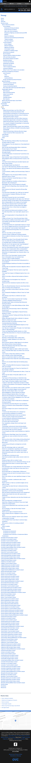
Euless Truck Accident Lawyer (8, 597)
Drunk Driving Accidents (10, 29)
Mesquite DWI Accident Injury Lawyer (10, 681)
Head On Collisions (9, 36)
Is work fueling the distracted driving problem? (14, 418)
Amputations (6, 95)
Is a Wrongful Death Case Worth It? (11, 165)
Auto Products (6, 73)
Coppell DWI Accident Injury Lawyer (10, 568)
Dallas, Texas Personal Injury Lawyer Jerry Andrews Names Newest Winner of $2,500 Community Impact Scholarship (16, 128)
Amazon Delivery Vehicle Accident (12, 55)
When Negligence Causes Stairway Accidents (13, 392)
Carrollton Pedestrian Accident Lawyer (10, 544)
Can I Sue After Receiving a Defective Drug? (13, 240)
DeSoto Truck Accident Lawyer (9, 574)
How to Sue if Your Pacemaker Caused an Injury (14, 255)
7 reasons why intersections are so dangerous (13, 411)
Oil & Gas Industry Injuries (9, 82)
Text (28, 3)
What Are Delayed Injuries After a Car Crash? (13, 394)
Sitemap (19, 755)
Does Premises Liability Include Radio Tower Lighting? (15, 219)
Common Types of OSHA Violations (11, 258)
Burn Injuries (6, 99)
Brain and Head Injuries (9, 92)
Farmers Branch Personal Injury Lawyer (10, 605)
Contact (3, 524)
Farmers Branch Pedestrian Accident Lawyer (12, 611)
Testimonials (5, 136)
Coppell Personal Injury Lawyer (8, 560)
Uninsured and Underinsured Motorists (14, 37)
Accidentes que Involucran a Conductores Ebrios (15, 534)
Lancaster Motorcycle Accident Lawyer (10, 666)
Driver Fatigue (8, 44)
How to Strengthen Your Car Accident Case (13, 257)
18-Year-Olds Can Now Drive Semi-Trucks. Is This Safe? (15, 379)
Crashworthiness (8, 78)
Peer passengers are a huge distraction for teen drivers (16, 466)
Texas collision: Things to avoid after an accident (14, 450)
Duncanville (12, 737)
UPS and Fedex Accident (9, 57)
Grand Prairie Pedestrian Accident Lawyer (11, 634)
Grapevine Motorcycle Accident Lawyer (11, 644)
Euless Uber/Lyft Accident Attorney (10, 603)
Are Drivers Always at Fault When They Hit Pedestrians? (16, 200)
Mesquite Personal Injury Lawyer (9, 673)
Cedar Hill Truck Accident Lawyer (9, 552)
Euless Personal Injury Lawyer (8, 594)
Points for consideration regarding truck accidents (15, 448)
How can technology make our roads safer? (13, 447)
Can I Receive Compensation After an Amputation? (14, 248)
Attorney (3, 21)
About (2, 20)
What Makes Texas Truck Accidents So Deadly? (14, 184)
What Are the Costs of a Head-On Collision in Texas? (15, 250)
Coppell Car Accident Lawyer (8, 561)
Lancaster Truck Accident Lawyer (9, 665)
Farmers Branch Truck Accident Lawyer (11, 608)
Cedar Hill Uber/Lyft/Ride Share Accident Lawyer (13, 558)
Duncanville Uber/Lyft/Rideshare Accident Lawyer (13, 592)
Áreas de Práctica (6, 529)
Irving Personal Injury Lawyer (8, 650)
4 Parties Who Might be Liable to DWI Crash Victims (15, 348)
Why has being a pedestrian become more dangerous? (16, 492)
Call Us (4, 3)
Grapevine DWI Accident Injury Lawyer (10, 647)
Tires (5, 74)
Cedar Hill (10, 735)
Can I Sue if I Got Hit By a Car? (9, 336)
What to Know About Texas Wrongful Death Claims (15, 239)
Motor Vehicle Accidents (8, 24)
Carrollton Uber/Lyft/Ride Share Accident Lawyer (13, 547)
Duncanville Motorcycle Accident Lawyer (11, 587)
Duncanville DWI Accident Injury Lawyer (11, 590)
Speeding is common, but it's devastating (12, 490)
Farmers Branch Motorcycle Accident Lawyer (12, 610)
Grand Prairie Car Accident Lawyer (9, 629)
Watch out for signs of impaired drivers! (12, 511)
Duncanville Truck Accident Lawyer (10, 586)
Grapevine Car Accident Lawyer (9, 640)
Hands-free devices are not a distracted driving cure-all (16, 461)
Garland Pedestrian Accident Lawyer (10, 623)
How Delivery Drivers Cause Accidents (11, 344)
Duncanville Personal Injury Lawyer (10, 582)
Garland (28, 737)
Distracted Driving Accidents (11, 28)
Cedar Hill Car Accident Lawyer (8, 550)
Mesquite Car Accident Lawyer (8, 674)
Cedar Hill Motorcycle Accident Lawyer (10, 553)
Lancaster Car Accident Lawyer (9, 663)
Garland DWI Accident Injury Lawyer (10, 624)
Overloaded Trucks (9, 49)
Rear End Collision (8, 40)
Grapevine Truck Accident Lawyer (9, 642)
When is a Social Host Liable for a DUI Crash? (13, 357)
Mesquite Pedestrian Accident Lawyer (10, 679)
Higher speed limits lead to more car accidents (14, 415)
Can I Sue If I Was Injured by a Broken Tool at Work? (15, 166)
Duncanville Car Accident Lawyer (9, 584)
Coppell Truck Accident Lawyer (9, 563)
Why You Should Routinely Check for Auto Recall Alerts (16, 286)
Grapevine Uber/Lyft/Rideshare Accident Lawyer (13, 648)
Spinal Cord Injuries (8, 94)
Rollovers (6, 76)
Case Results (5, 134)
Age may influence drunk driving (10, 419)
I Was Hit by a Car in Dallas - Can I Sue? (12, 245)
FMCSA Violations (8, 45)
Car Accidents (6, 26)
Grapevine (5, 739)
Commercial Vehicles (8, 61)
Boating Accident (7, 60)
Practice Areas (4, 23)
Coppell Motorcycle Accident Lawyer (10, 565)
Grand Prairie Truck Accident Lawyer (10, 631)
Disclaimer (3, 686)
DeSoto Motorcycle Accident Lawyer (10, 576)
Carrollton (19, 735)
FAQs (3, 137)
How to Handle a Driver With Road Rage (12, 355)
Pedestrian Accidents (8, 63)
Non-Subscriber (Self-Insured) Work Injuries (14, 87)
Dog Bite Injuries (7, 97)
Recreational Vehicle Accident (10, 58)
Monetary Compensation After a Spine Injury (13, 337)
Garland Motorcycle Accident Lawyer (10, 621)
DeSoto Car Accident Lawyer (8, 573)
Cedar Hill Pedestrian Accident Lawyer (10, 555)
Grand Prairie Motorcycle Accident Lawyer (11, 632)
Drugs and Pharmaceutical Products (12, 79)
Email (11, 3)
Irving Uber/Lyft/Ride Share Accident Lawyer (12, 660)
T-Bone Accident (8, 39)
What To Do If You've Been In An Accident (13, 69)
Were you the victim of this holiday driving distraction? (16, 439)
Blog (2, 139)
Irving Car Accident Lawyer (8, 652)
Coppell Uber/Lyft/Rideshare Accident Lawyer (12, 569)
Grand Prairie (16, 739)
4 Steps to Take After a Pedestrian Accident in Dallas (15, 382)
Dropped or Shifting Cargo (11, 50)
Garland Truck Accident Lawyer (9, 619)
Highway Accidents (9, 47)
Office (19, 3)
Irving (14, 735)
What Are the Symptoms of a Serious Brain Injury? (14, 395)
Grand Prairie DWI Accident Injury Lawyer (11, 636)
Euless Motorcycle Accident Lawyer (10, 598)
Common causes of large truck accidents (12, 416)
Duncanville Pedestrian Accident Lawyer (11, 589)
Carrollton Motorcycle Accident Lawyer (11, 542)
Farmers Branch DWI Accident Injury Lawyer (12, 613)
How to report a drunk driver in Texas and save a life (15, 489)
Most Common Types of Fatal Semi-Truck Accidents (15, 157)
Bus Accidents (6, 53)
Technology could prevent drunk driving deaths (14, 426)
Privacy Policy (4, 684)
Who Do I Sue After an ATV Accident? (11, 232)
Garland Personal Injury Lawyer (9, 616)
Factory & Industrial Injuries (10, 86)
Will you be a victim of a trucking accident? (13, 523)
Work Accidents (6, 81)
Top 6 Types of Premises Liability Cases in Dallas (14, 381)
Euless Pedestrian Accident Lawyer (10, 600)
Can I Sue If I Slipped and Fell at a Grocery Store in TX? (15, 226)
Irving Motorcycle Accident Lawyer (9, 655)
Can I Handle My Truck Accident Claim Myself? (13, 228)
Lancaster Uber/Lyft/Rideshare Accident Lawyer (13, 671)
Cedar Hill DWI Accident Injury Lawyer (10, 557)
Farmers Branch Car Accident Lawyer (10, 606)
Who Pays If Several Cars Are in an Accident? (13, 197)
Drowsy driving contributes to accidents (12, 413)
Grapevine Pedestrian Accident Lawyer (10, 645)
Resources (3, 687)
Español (3, 527)
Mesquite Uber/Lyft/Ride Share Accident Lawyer (13, 682)
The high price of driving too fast (10, 455)
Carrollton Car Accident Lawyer (9, 539)
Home (2, 18)
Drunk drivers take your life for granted (12, 429)
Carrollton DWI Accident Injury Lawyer (10, 545)
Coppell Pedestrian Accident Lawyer (10, 566)
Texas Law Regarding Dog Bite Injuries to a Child (14, 331)
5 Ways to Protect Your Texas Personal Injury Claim (15, 218)
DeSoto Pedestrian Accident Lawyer (10, 577)
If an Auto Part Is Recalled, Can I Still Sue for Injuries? (15, 192)
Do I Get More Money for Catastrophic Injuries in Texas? (16, 224)
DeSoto (7, 737)
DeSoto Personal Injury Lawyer (8, 571)
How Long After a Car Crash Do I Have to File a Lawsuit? (16, 387)
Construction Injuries (8, 84)
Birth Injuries (6, 90)
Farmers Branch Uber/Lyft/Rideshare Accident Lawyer (14, 615)
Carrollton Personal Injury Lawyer (9, 537)
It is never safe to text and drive (10, 421)
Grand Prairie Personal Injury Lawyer (10, 627)
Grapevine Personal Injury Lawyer (9, 639)
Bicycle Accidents (7, 65)
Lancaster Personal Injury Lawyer (9, 661)
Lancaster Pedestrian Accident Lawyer (10, 668)
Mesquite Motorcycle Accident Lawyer (10, 677)
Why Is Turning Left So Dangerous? (11, 287)
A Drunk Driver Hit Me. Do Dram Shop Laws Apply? (14, 205)
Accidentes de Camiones (9, 532)
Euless (23, 735)
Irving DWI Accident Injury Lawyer (9, 658)
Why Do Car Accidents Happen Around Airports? (14, 389)
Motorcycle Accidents (8, 52)
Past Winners (5, 105)
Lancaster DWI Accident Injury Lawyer (10, 669)
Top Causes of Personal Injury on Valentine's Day (14, 378)
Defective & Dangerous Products (10, 71)
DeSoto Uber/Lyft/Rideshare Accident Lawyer (12, 581)
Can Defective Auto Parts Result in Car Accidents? (14, 403)
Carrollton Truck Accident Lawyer (9, 540)
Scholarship (4, 103)
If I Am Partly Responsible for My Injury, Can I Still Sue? (15, 199)
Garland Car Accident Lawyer (8, 618)
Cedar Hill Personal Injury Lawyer (9, 548)
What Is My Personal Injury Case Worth (12, 100)
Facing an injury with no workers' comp (12, 460)
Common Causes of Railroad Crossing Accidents (14, 234)
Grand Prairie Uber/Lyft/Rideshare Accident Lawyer (13, 637)
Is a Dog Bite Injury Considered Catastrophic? (13, 242)
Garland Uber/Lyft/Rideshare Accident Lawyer (12, 626)
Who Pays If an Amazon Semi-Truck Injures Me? (14, 203)
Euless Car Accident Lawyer (8, 595)
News (3, 108)
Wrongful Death (6, 102)
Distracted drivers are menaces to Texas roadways (15, 427)
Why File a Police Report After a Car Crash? (13, 390)
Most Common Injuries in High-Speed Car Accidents (15, 342)
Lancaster (22, 739)
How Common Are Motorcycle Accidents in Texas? (14, 210)
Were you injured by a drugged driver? (12, 500)
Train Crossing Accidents (9, 66)
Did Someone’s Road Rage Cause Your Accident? (14, 434)
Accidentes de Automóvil (9, 531)
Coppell (23, 737)
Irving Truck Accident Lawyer (8, 653)
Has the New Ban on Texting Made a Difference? (14, 471)
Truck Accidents (7, 42)
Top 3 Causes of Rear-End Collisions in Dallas (13, 353)
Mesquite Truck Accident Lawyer (9, 676)
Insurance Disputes (8, 68)
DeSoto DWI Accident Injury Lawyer (10, 579)
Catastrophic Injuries (7, 89)
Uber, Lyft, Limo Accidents (11, 31)
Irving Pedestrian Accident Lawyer (9, 656)
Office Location (6, 526)
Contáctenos (5, 536)
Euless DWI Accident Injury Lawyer (9, 602)
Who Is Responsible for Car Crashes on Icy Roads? (14, 202)
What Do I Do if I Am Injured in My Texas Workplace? (15, 244)
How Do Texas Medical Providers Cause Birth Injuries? (15, 247)
